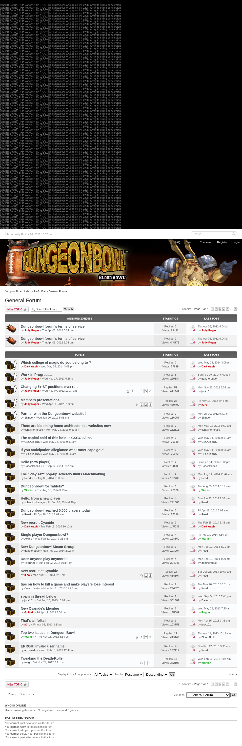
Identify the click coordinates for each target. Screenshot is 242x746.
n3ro (204, 404)
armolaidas (31, 650)
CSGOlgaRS (32, 441)
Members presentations (40, 400)
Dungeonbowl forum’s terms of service (53, 326)
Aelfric (28, 538)
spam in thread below (38, 596)
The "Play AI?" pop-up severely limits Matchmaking (63, 474)
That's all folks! (33, 621)
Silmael (28, 417)
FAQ (177, 242)
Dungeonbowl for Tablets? (42, 486)
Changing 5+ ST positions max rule (50, 387)
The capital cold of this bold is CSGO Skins (56, 438)
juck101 (206, 391)
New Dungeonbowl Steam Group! (48, 547)
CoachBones (32, 465)
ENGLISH (39, 291)
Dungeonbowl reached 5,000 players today (56, 510)
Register (222, 242)
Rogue (206, 612)
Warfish (29, 490)
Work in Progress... (36, 375)
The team (205, 242)
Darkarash (31, 366)
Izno (27, 574)
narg (27, 662)
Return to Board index (21, 694)
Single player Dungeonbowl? (44, 535)
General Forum (58, 291)
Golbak (29, 612)
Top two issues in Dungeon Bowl (48, 633)
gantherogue (209, 378)
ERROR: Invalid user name (42, 646)
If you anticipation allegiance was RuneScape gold (62, 450)
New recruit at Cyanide (39, 571)
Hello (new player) (35, 462)
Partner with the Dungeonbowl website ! (53, 414)
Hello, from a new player (40, 498)
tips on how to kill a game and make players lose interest (67, 584)
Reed (27, 478)
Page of (201, 308)
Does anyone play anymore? (44, 559)
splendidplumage (34, 502)
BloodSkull (208, 637)
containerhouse (33, 429)
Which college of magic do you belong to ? (56, 362)
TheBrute (30, 562)
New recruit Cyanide (37, 522)
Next (231, 674)
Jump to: (179, 694)
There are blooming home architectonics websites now (66, 426)
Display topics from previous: (85, 674)
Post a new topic (17, 309)
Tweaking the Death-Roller (42, 658)
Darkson (207, 600)
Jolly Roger (31, 330)
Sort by (128, 674)
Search (190, 242)
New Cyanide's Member (40, 608)
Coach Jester (32, 588)
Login (236, 242)
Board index (23, 291)
